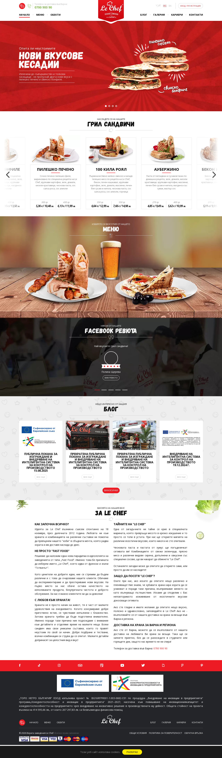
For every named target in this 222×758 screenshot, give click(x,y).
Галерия (159, 14)
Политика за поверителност (165, 733)
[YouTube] (122, 665)
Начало (24, 14)
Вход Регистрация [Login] (190, 6)
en (170, 5)
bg (164, 5)
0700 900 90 (160, 648)
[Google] (101, 665)
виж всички (111, 490)
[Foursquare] (182, 665)
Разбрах (132, 752)
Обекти (55, 14)
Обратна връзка (193, 733)
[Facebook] (19, 665)
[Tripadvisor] (80, 665)
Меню (40, 14)
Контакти (196, 14)
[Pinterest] (202, 665)
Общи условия (138, 733)
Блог (143, 14)
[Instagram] (59, 665)
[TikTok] (39, 665)
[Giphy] (163, 665)
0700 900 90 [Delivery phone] (43, 7)
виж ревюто (111, 377)
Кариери (177, 14)
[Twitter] (143, 665)
